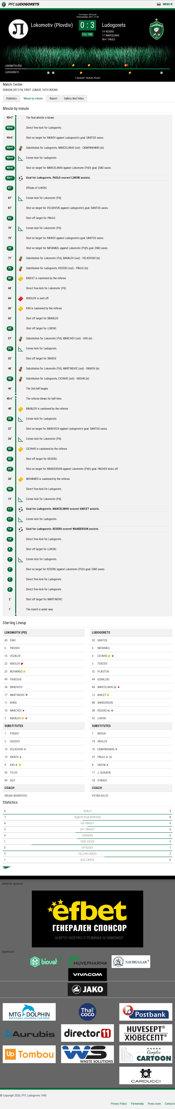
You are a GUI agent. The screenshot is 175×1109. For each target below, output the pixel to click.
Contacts (170, 1103)
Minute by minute (33, 98)
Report (53, 98)
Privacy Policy (119, 1103)
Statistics (11, 98)
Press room (154, 1103)
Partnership (137, 1103)
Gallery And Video (74, 98)
